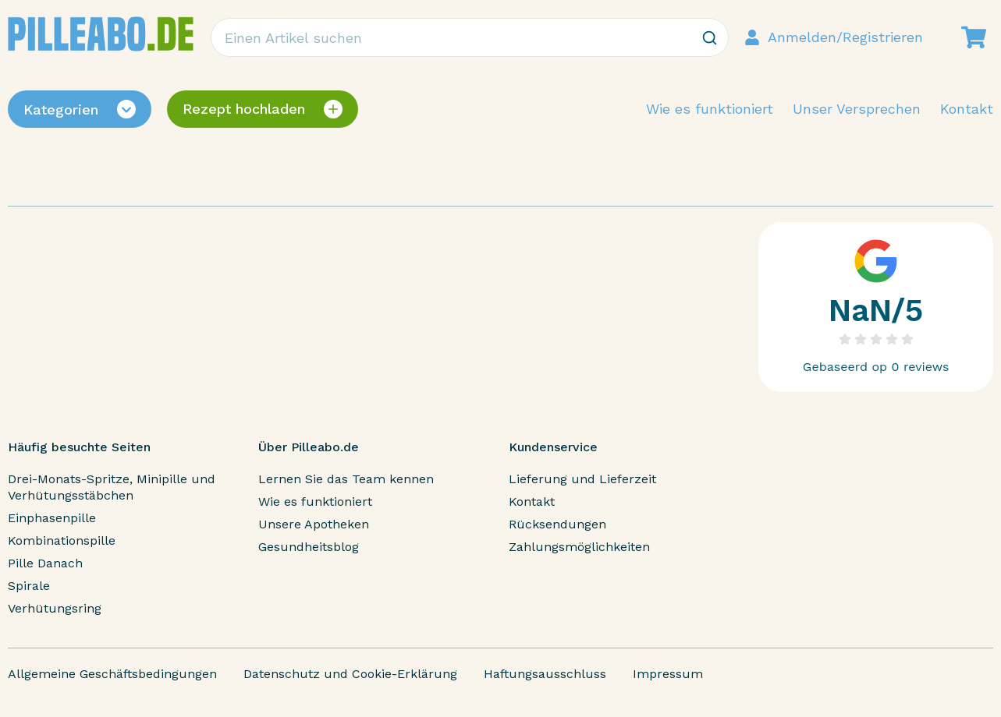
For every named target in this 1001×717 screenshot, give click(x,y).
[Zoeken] (709, 37)
